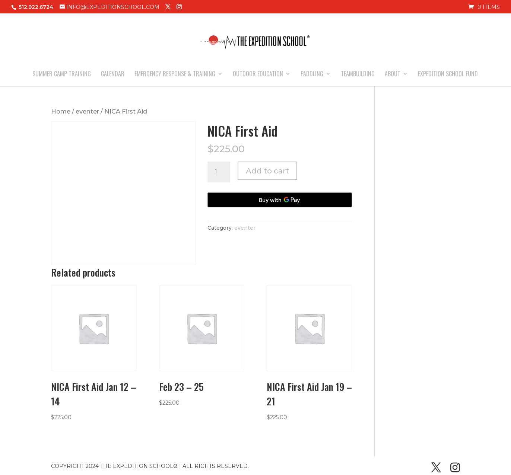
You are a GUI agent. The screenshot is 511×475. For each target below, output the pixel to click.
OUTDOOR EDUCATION (258, 74)
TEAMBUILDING (358, 74)
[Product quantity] (218, 172)
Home (60, 111)
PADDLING (312, 74)
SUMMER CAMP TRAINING (61, 74)
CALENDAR (112, 74)
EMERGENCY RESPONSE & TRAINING (174, 74)
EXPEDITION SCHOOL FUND (448, 74)
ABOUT (392, 74)
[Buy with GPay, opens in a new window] (279, 199)
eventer (87, 111)
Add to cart (267, 170)
